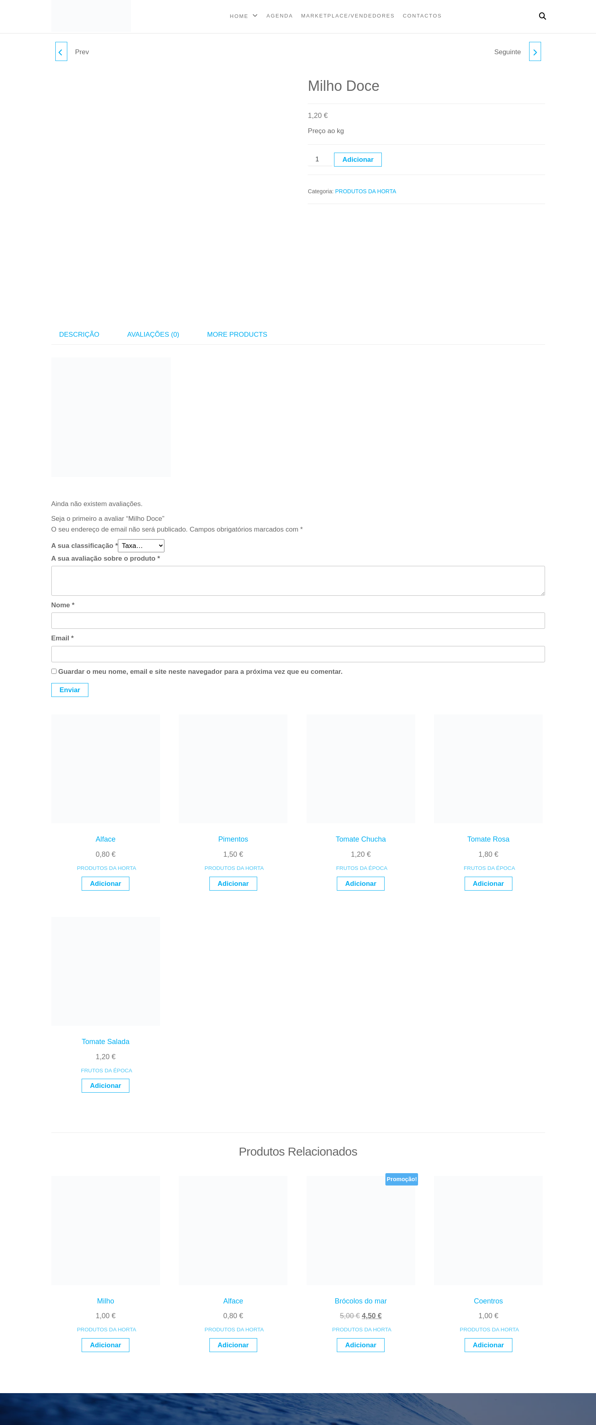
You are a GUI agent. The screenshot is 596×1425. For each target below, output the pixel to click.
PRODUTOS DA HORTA (365, 191)
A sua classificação (84, 546)
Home (239, 16)
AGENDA (279, 16)
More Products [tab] (237, 334)
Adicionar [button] (105, 883)
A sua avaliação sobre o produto (105, 558)
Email (62, 638)
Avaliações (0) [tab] (153, 334)
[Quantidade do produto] (320, 159)
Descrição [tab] (79, 334)
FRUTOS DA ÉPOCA (361, 868)
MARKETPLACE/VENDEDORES (348, 16)
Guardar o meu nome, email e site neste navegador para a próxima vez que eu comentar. (200, 671)
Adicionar (357, 159)
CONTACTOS (422, 16)
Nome (63, 605)
